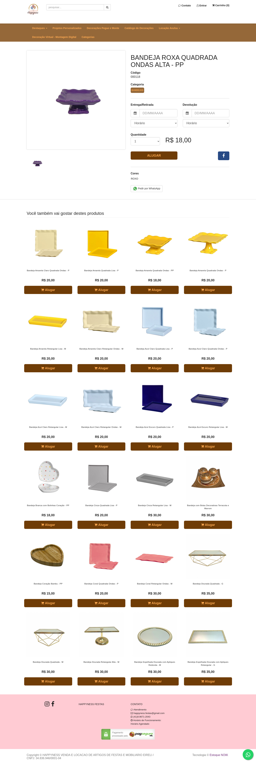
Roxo (134, 178)
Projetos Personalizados (67, 28)
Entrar (202, 5)
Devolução (190, 104)
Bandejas (137, 90)
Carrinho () (220, 5)
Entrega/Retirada (142, 104)
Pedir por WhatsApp (146, 189)
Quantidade (138, 134)
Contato (184, 5)
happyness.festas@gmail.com (149, 713)
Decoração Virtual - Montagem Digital (54, 37)
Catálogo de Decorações (138, 28)
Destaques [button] (39, 28)
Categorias (88, 37)
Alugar (154, 155)
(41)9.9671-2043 (141, 716)
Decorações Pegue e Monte (103, 28)
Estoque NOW (219, 755)
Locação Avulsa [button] (169, 28)
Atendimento (138, 709)
